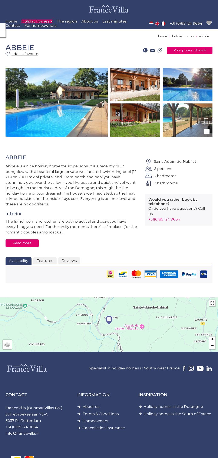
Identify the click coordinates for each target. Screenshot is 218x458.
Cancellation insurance (104, 428)
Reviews (69, 261)
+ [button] (212, 339)
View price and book (185, 50)
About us (91, 407)
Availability (18, 261)
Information (93, 394)
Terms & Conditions (101, 414)
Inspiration (153, 394)
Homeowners (95, 421)
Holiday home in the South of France (177, 414)
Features (45, 261)
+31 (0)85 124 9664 (22, 427)
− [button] (212, 346)
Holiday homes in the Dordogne (173, 407)
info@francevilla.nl (22, 433)
